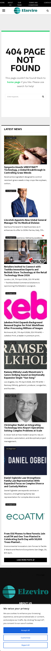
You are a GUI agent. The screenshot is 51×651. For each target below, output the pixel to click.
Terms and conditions (33, 4)
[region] (25, 627)
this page (40, 575)
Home (2, 3)
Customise (25, 637)
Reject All (25, 645)
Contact (47, 3)
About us (10, 4)
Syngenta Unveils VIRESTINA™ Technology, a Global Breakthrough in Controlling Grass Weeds (24, 170)
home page (13, 82)
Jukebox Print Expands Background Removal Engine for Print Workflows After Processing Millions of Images (24, 325)
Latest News (13, 129)
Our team (19, 4)
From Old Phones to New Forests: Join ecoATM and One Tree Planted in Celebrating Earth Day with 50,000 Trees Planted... (24, 537)
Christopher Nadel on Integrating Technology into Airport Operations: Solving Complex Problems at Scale (24, 428)
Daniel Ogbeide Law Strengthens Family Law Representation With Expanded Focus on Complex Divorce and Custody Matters (24, 482)
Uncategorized (11, 138)
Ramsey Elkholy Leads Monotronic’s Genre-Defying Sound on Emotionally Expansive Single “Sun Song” (24, 375)
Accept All (25, 630)
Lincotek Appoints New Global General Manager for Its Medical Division (25, 221)
